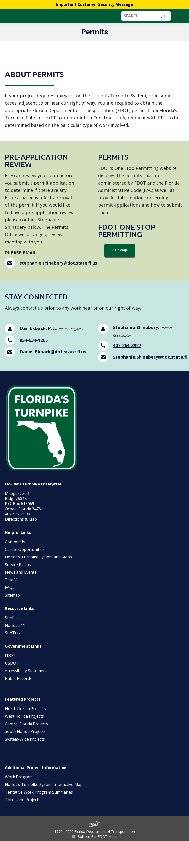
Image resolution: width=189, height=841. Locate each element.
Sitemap (12, 595)
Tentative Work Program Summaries (39, 792)
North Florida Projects (25, 708)
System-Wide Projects (25, 739)
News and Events (20, 572)
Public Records (18, 678)
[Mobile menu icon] (178, 16)
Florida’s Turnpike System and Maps (38, 557)
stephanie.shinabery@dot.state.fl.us (58, 263)
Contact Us (15, 541)
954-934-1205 (34, 340)
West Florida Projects (24, 716)
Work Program (18, 777)
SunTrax (13, 633)
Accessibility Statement (26, 670)
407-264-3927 (127, 345)
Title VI (11, 580)
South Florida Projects (25, 731)
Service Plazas (18, 564)
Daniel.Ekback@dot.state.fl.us (53, 352)
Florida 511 (15, 625)
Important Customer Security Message (94, 4)
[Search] (146, 16)
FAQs (9, 587)
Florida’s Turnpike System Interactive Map (44, 784)
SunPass (13, 617)
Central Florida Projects (26, 724)
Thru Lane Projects (22, 799)
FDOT (10, 655)
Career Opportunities (25, 549)
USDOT (12, 663)
